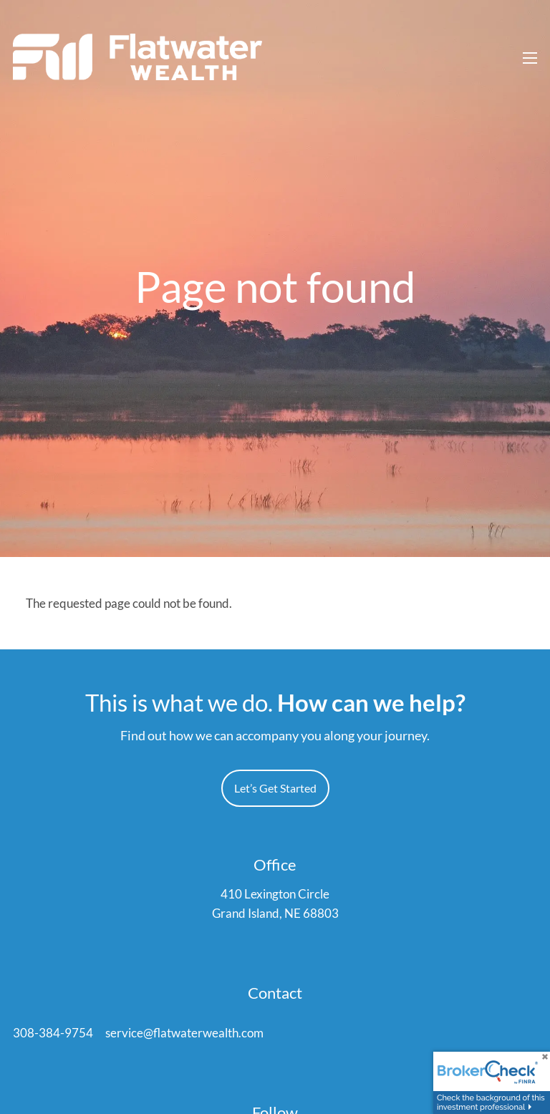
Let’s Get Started (275, 788)
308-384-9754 (53, 1034)
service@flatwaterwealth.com (184, 1034)
